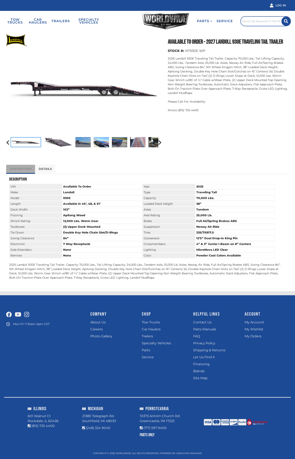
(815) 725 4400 (43, 426)
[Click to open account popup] (278, 5)
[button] (194, 21)
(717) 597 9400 (155, 428)
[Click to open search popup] (262, 21)
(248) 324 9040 (98, 428)
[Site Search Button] (285, 21)
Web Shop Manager (189, 453)
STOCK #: (176, 51)
